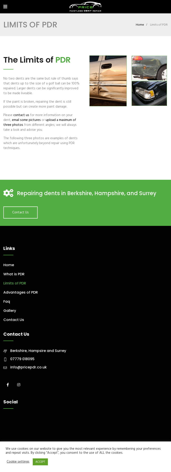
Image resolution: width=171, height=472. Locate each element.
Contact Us (20, 212)
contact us (21, 115)
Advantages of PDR (20, 292)
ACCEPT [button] (40, 462)
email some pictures (26, 120)
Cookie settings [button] (18, 462)
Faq (6, 301)
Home (140, 24)
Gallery (9, 310)
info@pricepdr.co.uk (28, 367)
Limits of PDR (14, 283)
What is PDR (13, 274)
